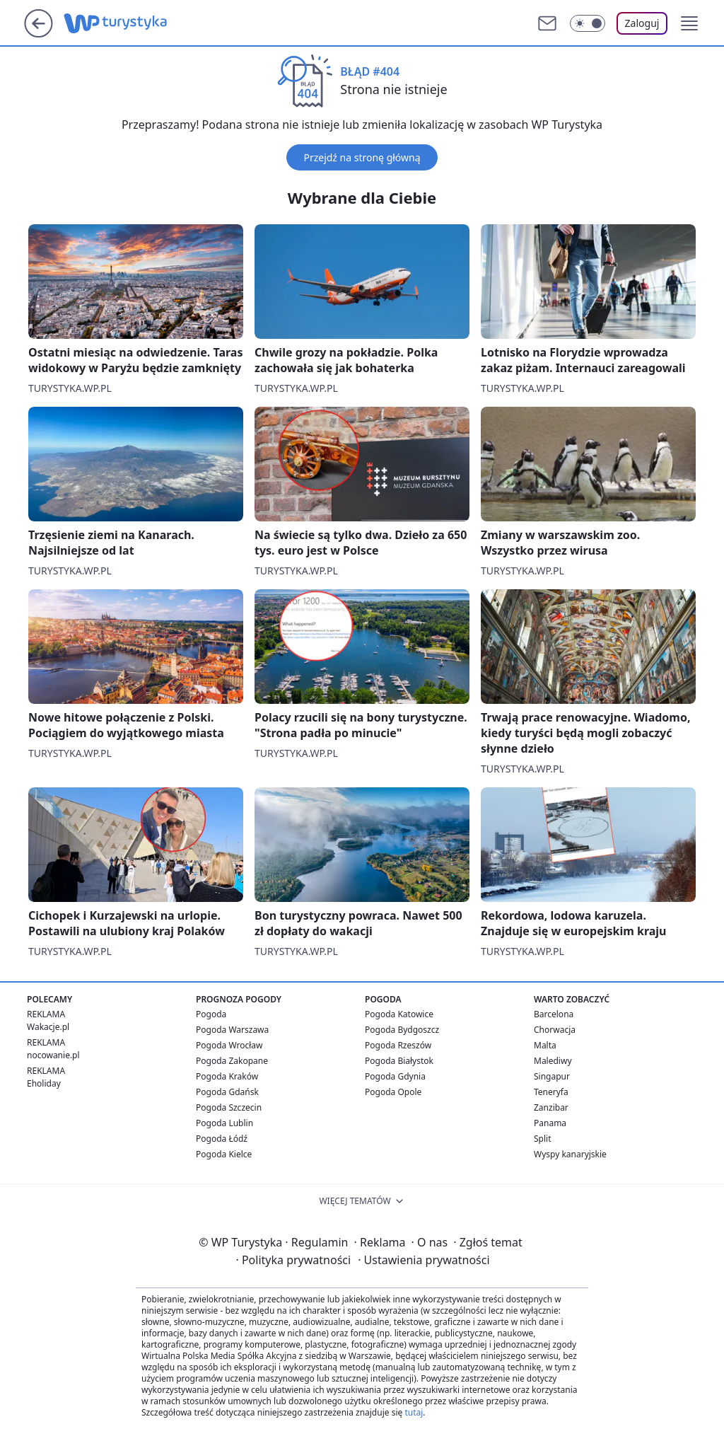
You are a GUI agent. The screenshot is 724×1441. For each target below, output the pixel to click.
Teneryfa (551, 1092)
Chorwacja (555, 1030)
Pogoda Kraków (227, 1076)
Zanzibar (551, 1107)
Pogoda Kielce (224, 1154)
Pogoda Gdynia (395, 1076)
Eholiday (44, 1083)
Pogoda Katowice (399, 1014)
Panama (550, 1123)
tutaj (413, 1412)
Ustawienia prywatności (423, 1260)
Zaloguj (642, 23)
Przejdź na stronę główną (361, 157)
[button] (689, 23)
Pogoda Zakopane (232, 1061)
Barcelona (553, 1014)
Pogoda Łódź (221, 1139)
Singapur (552, 1076)
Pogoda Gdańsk (227, 1092)
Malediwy (553, 1061)
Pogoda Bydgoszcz (402, 1030)
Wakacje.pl (48, 1027)
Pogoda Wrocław (229, 1045)
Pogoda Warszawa (232, 1030)
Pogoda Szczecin (229, 1107)
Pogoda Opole (393, 1092)
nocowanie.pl (53, 1055)
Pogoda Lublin (224, 1123)
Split (542, 1139)
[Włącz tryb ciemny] (587, 23)
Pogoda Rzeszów (398, 1045)
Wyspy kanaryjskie (570, 1154)
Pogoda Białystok (399, 1061)
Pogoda (211, 1014)
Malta (545, 1045)
